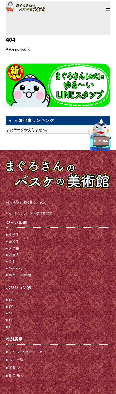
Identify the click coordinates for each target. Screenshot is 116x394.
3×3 (11, 262)
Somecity (15, 268)
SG (11, 307)
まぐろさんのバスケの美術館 (27, 213)
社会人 (14, 255)
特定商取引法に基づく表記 (26, 202)
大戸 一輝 (16, 360)
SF (11, 313)
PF (11, 320)
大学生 (14, 248)
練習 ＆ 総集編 (20, 275)
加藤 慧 (14, 368)
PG (11, 300)
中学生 (14, 235)
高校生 (14, 241)
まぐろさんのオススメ (26, 352)
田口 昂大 (16, 376)
